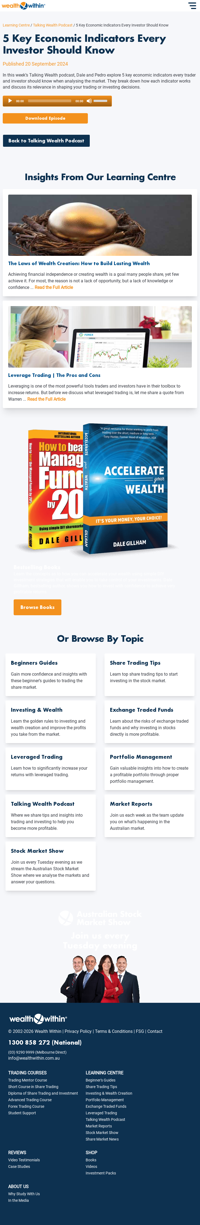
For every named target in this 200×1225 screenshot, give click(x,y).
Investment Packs (101, 1173)
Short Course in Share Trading (33, 1087)
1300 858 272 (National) (45, 1042)
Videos (91, 1166)
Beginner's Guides (100, 1080)
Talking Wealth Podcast (51, 25)
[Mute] (89, 101)
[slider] (49, 100)
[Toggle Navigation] (192, 6)
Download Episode (45, 118)
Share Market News (102, 1139)
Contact (154, 1031)
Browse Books (37, 607)
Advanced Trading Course (30, 1100)
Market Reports (99, 1126)
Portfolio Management (105, 1100)
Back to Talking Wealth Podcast (46, 140)
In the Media (18, 1200)
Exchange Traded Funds (106, 1106)
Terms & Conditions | (114, 1031)
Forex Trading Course (26, 1106)
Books (91, 1160)
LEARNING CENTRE (104, 1072)
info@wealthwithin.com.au (34, 1058)
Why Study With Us (24, 1194)
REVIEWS (17, 1152)
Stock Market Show (102, 1132)
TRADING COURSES (27, 1072)
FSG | (140, 1031)
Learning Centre (16, 25)
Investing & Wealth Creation (109, 1093)
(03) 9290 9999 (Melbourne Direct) (37, 1052)
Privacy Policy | (79, 1031)
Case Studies (19, 1166)
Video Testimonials (24, 1160)
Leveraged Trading (101, 1113)
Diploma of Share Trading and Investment (43, 1093)
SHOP (91, 1152)
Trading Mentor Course (27, 1080)
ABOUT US (18, 1186)
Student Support (22, 1113)
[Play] (10, 101)
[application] (57, 101)
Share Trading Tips (101, 1087)
